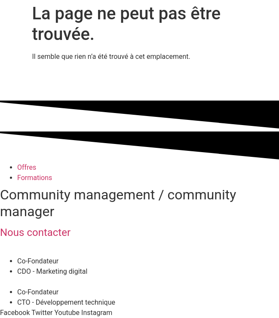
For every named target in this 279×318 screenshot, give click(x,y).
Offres (26, 167)
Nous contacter (35, 232)
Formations (34, 178)
